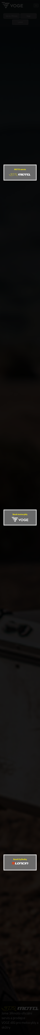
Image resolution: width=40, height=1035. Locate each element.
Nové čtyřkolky (20, 859)
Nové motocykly (20, 514)
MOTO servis (20, 169)
